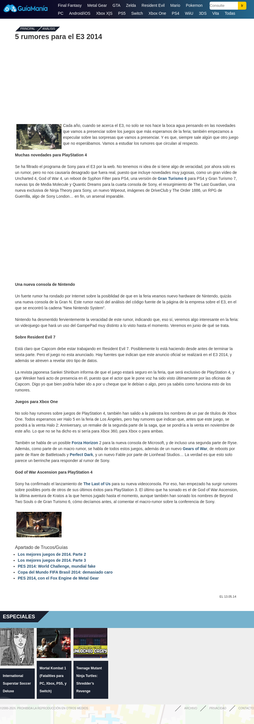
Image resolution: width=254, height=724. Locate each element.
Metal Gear (97, 5)
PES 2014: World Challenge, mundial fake (56, 566)
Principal (27, 29)
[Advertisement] (127, 81)
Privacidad (217, 708)
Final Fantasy (70, 5)
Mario (175, 5)
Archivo (190, 708)
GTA (116, 5)
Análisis (48, 29)
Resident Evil (153, 5)
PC (60, 13)
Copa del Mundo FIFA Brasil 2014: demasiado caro (65, 572)
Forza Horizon (85, 442)
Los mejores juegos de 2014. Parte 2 (52, 554)
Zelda (131, 5)
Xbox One (157, 13)
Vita (215, 13)
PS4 (175, 13)
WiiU (189, 13)
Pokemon (194, 5)
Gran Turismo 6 (172, 178)
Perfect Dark (81, 454)
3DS (203, 13)
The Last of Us (96, 484)
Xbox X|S (104, 13)
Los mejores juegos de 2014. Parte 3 (52, 560)
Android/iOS (79, 13)
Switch (137, 13)
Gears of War (195, 448)
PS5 (121, 13)
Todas (230, 13)
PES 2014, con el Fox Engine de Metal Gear (58, 578)
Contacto (246, 708)
